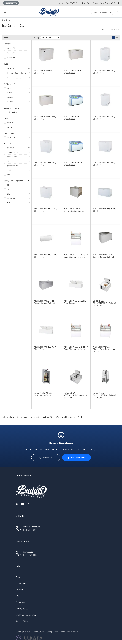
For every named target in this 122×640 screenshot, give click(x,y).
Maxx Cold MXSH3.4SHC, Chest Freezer (104, 71)
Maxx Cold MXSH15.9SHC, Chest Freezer (104, 209)
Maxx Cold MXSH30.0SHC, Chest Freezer (45, 348)
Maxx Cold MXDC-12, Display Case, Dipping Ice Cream (104, 349)
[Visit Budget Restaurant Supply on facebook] (22, 503)
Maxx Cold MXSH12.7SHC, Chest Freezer (45, 209)
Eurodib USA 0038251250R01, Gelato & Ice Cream (105, 303)
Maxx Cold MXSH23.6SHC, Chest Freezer (75, 302)
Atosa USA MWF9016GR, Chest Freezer (45, 117)
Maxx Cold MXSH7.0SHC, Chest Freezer (45, 163)
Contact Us (45, 457)
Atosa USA (11, 48)
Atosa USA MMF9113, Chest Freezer (73, 163)
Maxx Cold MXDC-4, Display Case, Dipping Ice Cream (76, 255)
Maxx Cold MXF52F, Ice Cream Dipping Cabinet (103, 255)
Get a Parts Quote (76, 457)
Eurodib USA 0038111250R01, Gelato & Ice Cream (105, 395)
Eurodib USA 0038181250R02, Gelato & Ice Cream (75, 395)
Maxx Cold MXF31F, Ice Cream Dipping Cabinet (74, 209)
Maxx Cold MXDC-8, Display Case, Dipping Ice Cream (76, 348)
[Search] (102, 12)
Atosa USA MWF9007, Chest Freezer (43, 71)
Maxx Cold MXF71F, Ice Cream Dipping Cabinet (44, 302)
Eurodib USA (11, 53)
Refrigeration (8, 20)
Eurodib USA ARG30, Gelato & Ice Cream (43, 394)
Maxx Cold (11, 58)
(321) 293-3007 (71, 3)
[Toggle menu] (4, 12)
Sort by (36, 38)
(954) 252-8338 (103, 3)
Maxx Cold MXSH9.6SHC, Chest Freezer (104, 163)
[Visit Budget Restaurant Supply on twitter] (17, 503)
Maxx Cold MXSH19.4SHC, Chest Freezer (45, 255)
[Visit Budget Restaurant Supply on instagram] (28, 503)
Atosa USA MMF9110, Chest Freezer (73, 117)
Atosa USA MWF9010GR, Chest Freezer (74, 71)
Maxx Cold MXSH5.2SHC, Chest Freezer (104, 117)
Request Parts (11, 3)
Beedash (74, 631)
